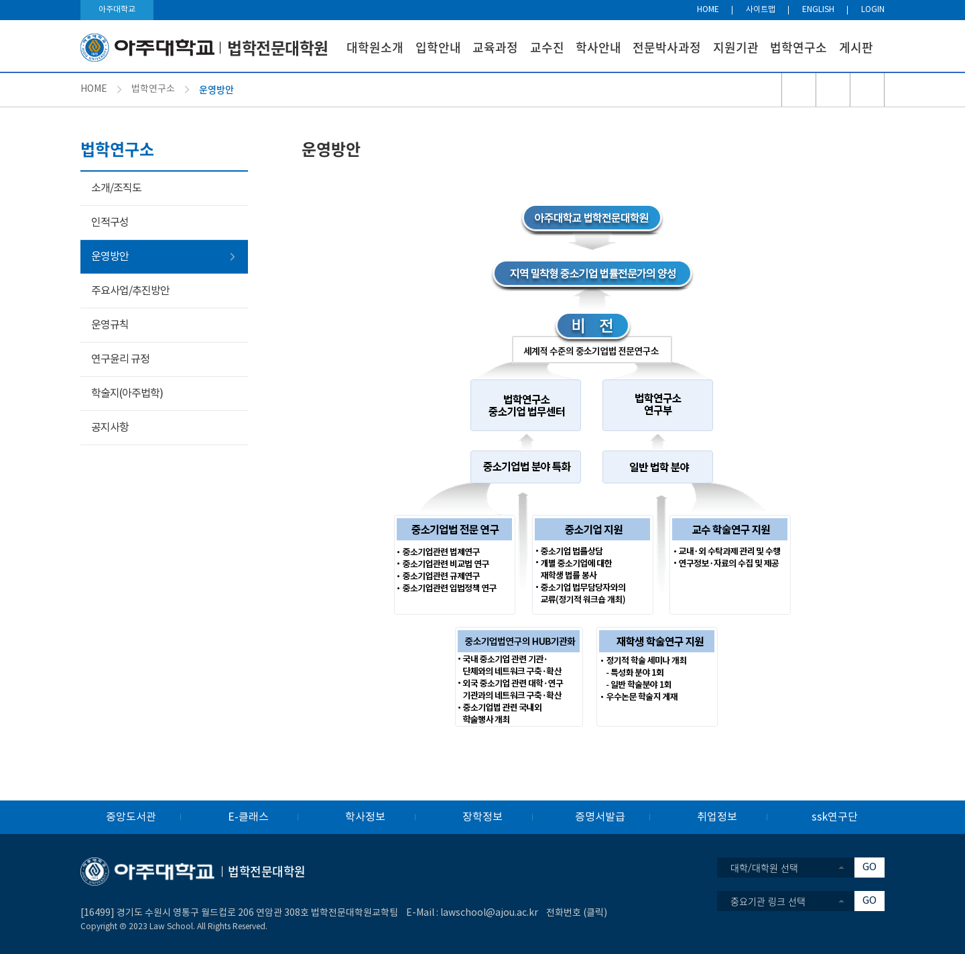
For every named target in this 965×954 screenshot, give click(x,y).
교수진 (547, 47)
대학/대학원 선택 (764, 867)
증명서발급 (600, 817)
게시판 (856, 47)
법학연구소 (798, 47)
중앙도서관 (131, 817)
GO (869, 867)
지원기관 (736, 47)
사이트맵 (760, 9)
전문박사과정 (667, 47)
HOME (708, 9)
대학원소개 (374, 47)
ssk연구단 (835, 817)
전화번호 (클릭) (576, 913)
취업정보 (717, 817)
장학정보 (482, 817)
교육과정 (495, 47)
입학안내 (438, 47)
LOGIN (873, 9)
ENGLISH (818, 9)
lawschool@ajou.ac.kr (489, 913)
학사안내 (598, 47)
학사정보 (365, 817)
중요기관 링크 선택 (768, 901)
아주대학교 (117, 9)
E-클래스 (248, 817)
